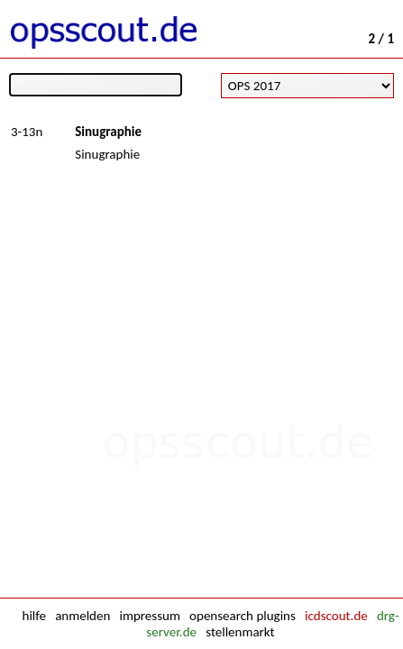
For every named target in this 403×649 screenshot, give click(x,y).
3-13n (26, 131)
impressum (150, 616)
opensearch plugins (242, 616)
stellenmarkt (240, 632)
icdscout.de (336, 616)
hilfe (34, 616)
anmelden (82, 616)
